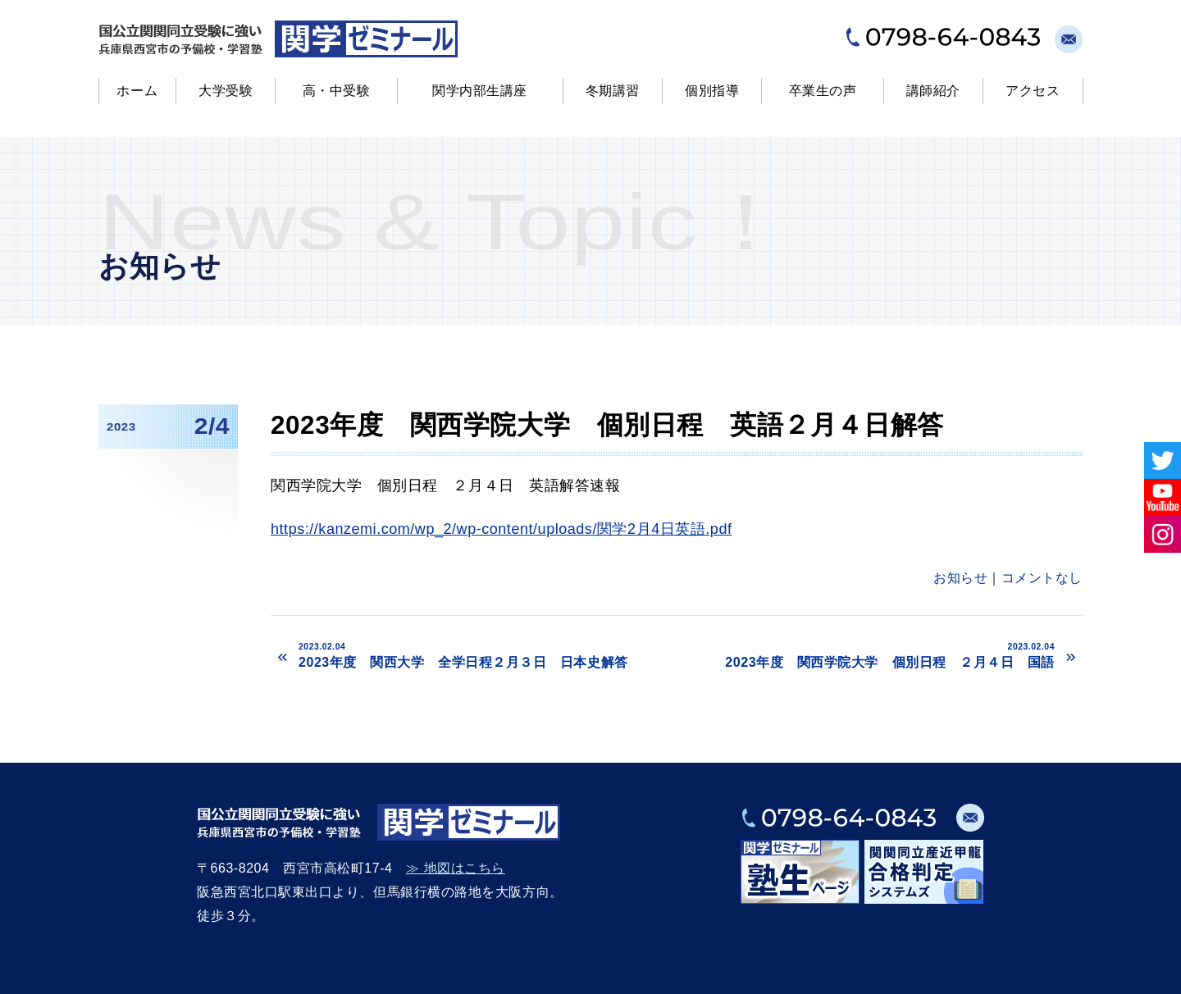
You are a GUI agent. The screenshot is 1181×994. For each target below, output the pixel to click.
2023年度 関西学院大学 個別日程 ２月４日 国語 (870, 655)
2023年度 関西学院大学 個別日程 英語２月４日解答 (607, 425)
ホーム (136, 91)
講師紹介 (933, 91)
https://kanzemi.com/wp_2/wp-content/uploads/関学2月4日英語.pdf (501, 529)
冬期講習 (613, 91)
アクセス (1032, 91)
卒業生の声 (823, 91)
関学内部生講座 (479, 91)
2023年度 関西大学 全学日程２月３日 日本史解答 (483, 655)
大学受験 (225, 91)
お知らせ (960, 578)
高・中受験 (337, 91)
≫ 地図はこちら (455, 868)
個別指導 (712, 91)
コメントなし (1042, 578)
